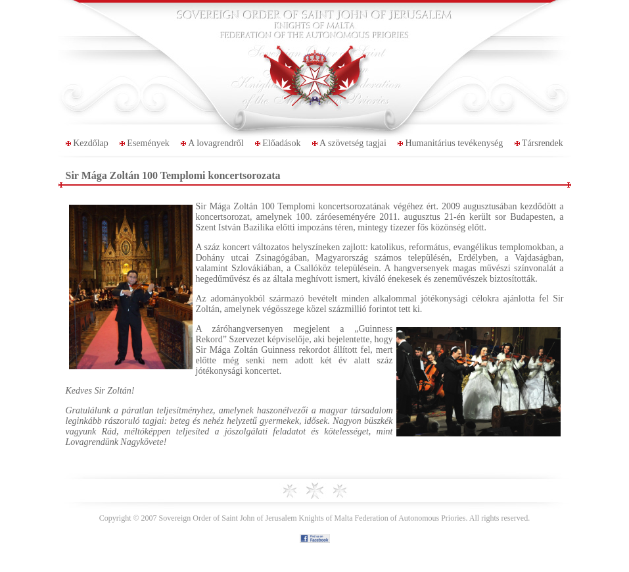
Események (148, 143)
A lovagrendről (215, 143)
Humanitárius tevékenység (454, 143)
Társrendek (542, 143)
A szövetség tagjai (352, 143)
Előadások (281, 143)
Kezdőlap (90, 143)
